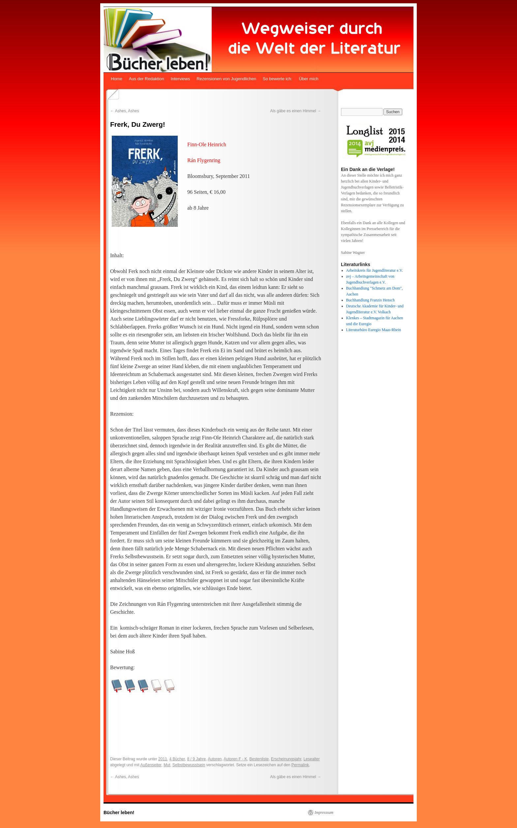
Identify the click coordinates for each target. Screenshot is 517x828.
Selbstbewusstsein (188, 765)
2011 (162, 759)
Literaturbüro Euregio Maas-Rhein (373, 330)
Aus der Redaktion (146, 78)
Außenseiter (150, 765)
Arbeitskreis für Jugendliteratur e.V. (374, 270)
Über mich (308, 78)
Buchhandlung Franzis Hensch (370, 300)
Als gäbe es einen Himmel (295, 111)
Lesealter (311, 759)
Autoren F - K (235, 759)
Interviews (180, 78)
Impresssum (324, 812)
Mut (167, 765)
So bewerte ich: (277, 78)
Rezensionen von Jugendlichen (226, 78)
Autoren (215, 759)
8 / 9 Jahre (196, 759)
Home (116, 78)
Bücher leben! (119, 812)
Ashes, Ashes (124, 111)
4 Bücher (177, 759)
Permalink (300, 765)
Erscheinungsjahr (286, 759)
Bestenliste (259, 759)
